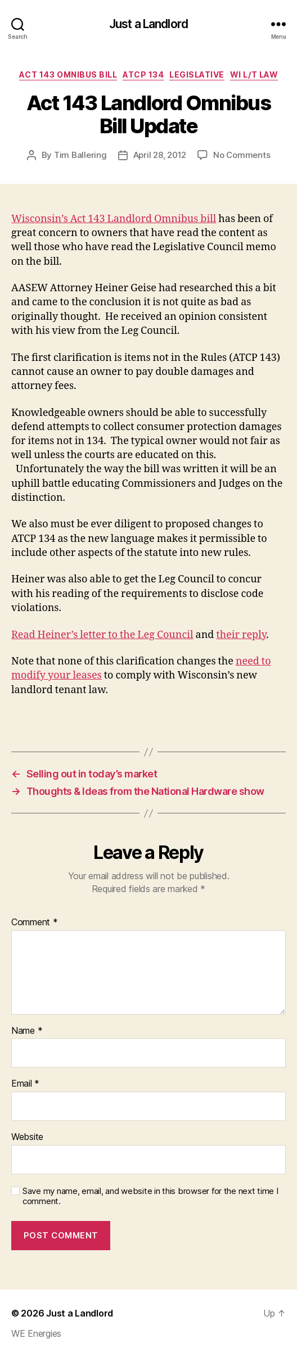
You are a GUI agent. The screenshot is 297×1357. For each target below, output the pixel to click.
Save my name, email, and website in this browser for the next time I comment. (150, 1196)
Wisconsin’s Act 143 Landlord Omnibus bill (113, 218)
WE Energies (36, 1333)
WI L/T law (254, 74)
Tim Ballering (80, 155)
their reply (241, 634)
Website (27, 1137)
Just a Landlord (148, 24)
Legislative (196, 74)
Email (25, 1084)
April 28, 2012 (159, 155)
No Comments (241, 155)
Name (26, 1031)
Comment (34, 922)
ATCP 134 (143, 74)
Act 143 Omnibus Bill (68, 74)
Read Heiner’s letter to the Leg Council (102, 634)
